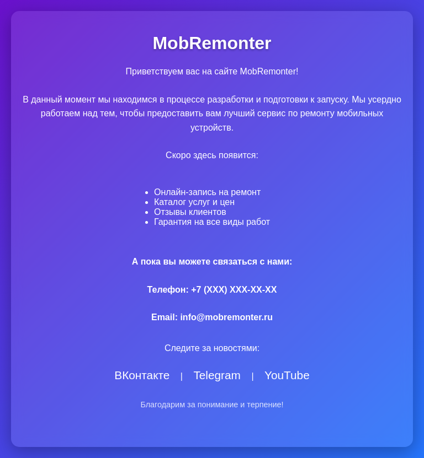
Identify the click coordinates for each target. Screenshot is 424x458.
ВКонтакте (141, 375)
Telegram (217, 375)
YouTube (287, 375)
